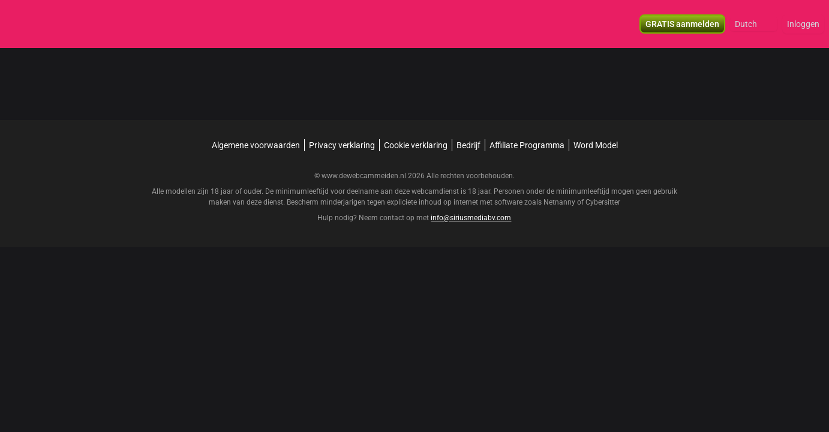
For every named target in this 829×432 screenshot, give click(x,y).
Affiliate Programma (526, 145)
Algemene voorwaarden (256, 145)
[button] (753, 24)
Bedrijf (468, 145)
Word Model (595, 145)
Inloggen (803, 24)
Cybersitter (602, 202)
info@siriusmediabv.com (471, 218)
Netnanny (560, 202)
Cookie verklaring (415, 145)
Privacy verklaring (342, 145)
